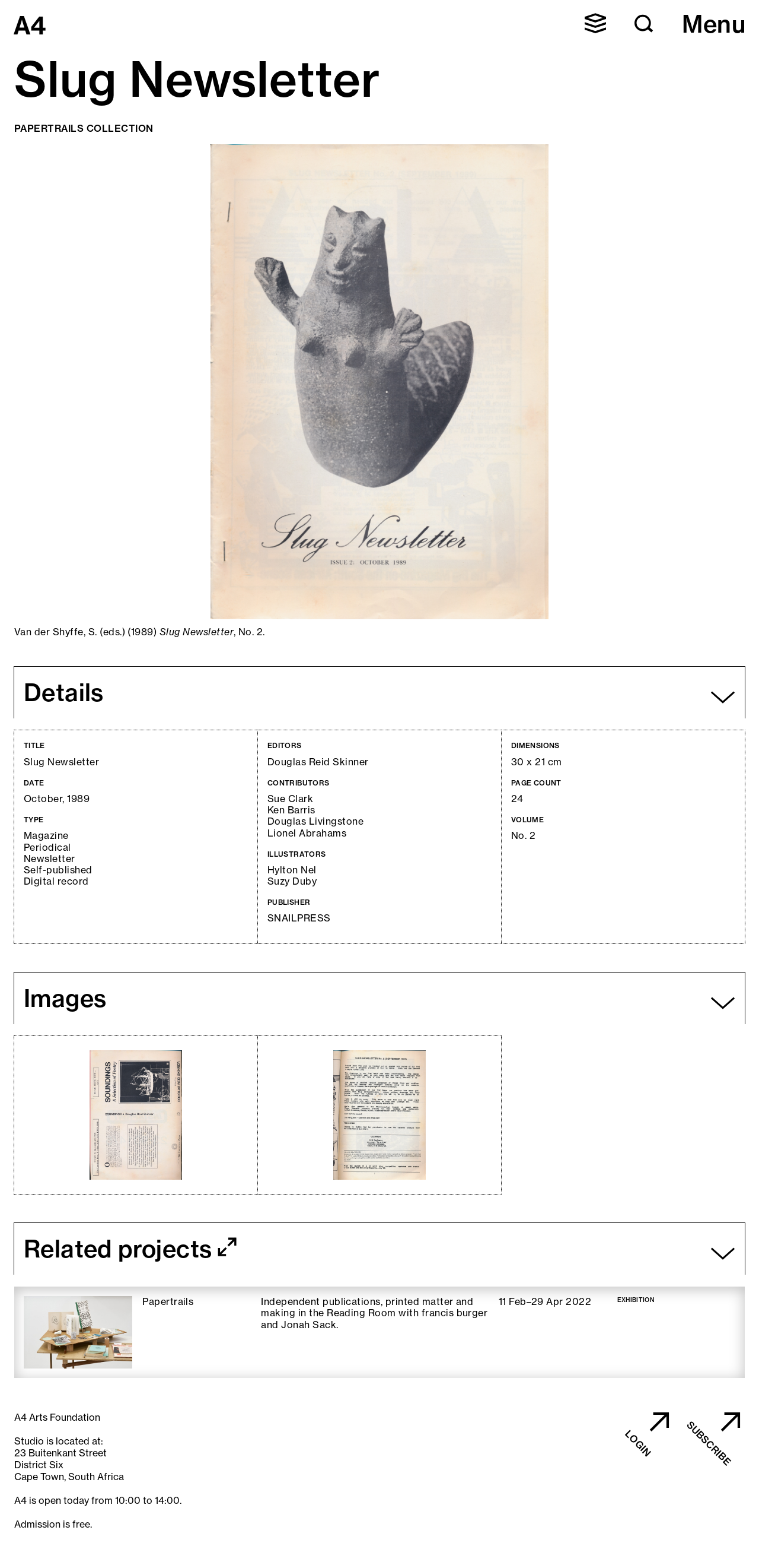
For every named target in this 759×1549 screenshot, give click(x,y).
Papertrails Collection (84, 128)
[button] (595, 23)
